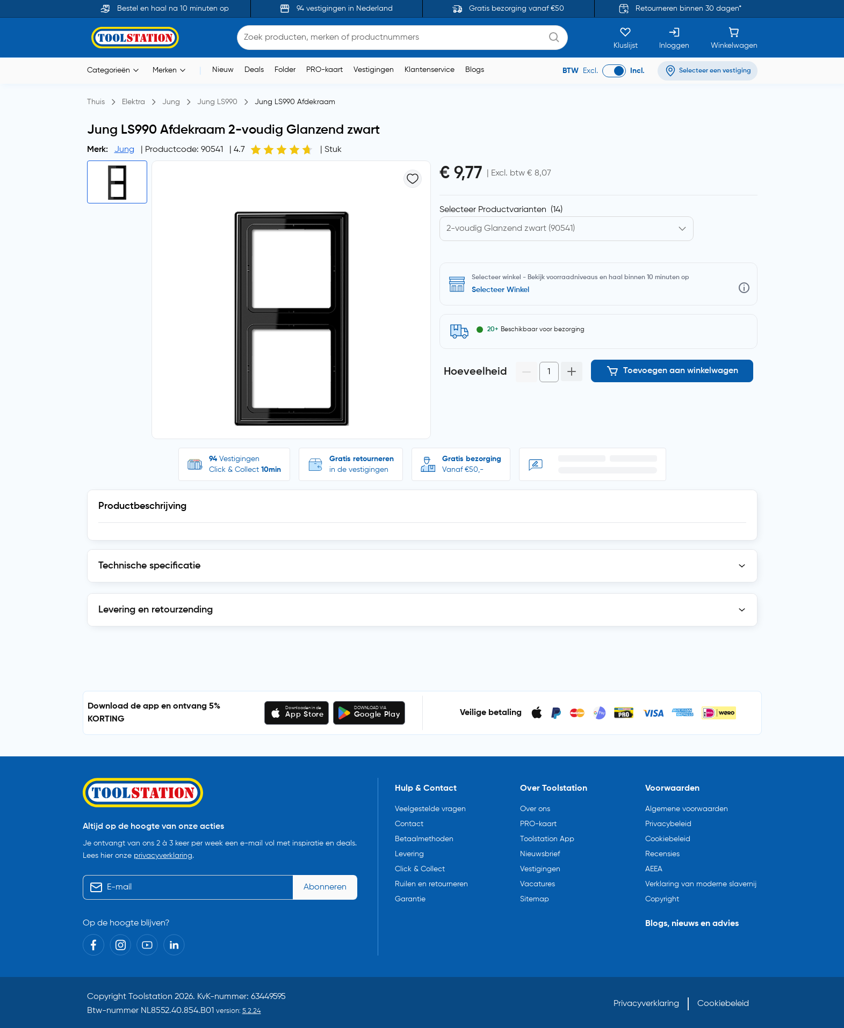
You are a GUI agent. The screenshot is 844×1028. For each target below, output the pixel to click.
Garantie (410, 897)
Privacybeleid (668, 822)
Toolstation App (547, 837)
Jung (124, 149)
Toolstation (150, 994)
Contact (409, 822)
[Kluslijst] (626, 37)
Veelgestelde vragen (430, 807)
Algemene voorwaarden (686, 807)
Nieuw (223, 70)
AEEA (653, 867)
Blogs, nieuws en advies (692, 921)
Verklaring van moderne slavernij (700, 882)
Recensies (662, 852)
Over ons (535, 807)
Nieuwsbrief (540, 852)
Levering (409, 852)
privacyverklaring (163, 853)
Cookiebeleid (667, 837)
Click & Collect (420, 867)
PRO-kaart (324, 70)
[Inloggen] (674, 37)
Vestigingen (374, 70)
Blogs (474, 70)
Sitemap (534, 897)
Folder (285, 70)
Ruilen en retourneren (431, 882)
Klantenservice (430, 70)
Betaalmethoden (424, 837)
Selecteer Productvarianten (500, 209)
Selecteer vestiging (505, 290)
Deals (254, 70)
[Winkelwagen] (734, 37)
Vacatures (537, 882)
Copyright (662, 897)
